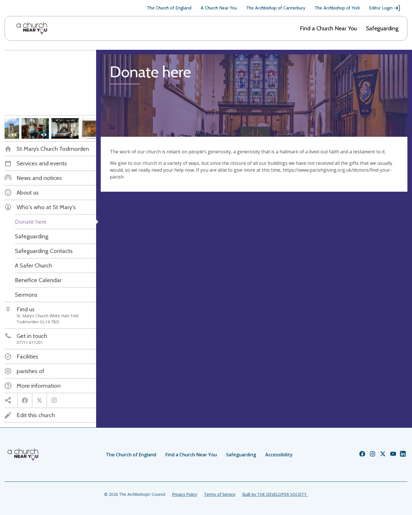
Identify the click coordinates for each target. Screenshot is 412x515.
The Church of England (169, 8)
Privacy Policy (184, 494)
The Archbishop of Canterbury (275, 8)
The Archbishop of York (337, 8)
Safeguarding (382, 28)
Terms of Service (219, 494)
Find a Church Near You (328, 28)
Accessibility (279, 454)
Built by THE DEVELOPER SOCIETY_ (275, 494)
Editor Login (385, 8)
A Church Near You (219, 8)
